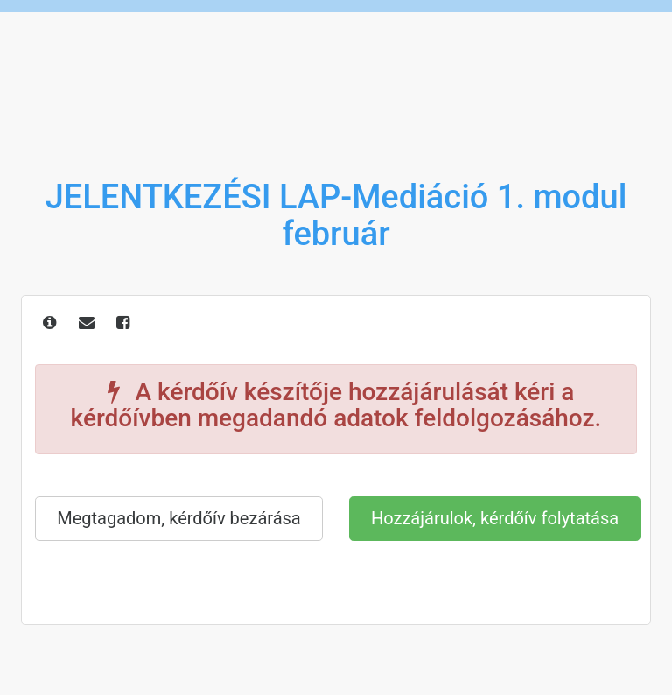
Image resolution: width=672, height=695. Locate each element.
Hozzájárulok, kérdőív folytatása (495, 518)
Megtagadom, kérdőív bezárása (178, 518)
